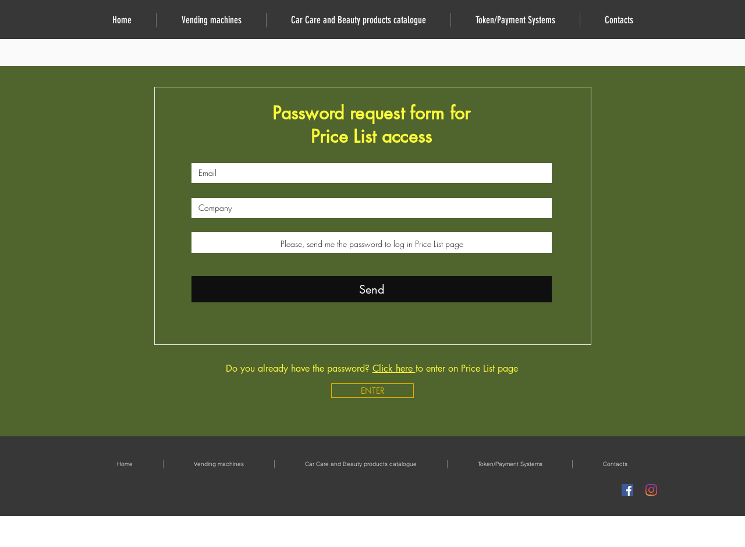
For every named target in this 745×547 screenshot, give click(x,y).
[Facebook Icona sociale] (627, 490)
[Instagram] (651, 490)
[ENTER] (372, 390)
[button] (211, 20)
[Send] (371, 289)
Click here (394, 368)
